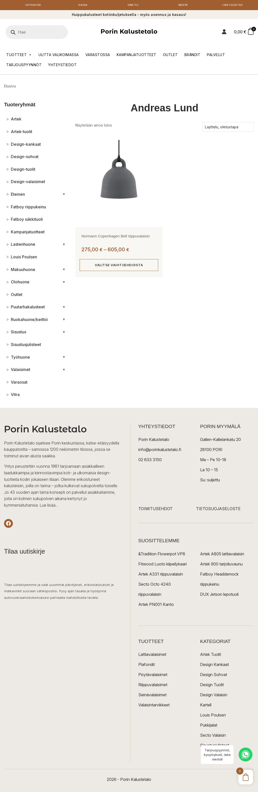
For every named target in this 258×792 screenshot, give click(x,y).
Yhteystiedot (62, 66)
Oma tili (133, 6)
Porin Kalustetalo (129, 33)
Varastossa (97, 56)
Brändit (192, 56)
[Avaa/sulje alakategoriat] (64, 195)
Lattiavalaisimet (152, 655)
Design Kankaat (214, 665)
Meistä (183, 6)
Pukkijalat (208, 726)
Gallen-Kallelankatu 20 (220, 440)
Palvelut (216, 56)
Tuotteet (19, 56)
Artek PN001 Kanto (156, 605)
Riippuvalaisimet (152, 685)
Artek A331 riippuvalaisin (160, 575)
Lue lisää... (49, 506)
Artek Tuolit (210, 655)
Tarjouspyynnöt (24, 66)
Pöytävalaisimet (152, 675)
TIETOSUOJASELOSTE (218, 510)
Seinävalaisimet (152, 696)
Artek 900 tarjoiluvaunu (221, 565)
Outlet (170, 56)
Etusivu (10, 87)
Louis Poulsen (213, 716)
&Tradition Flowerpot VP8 (161, 555)
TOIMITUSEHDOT (155, 510)
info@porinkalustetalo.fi (159, 451)
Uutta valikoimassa (59, 56)
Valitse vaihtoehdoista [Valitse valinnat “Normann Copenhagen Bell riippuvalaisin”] (119, 266)
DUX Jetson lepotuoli (219, 595)
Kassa (83, 6)
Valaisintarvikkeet (154, 706)
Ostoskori (33, 6)
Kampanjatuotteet (136, 56)
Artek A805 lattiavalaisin (222, 555)
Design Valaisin (213, 696)
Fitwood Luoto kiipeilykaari (162, 565)
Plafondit (146, 665)
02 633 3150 (150, 461)
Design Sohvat (213, 675)
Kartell (205, 706)
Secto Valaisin (213, 736)
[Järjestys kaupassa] (228, 128)
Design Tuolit (212, 685)
